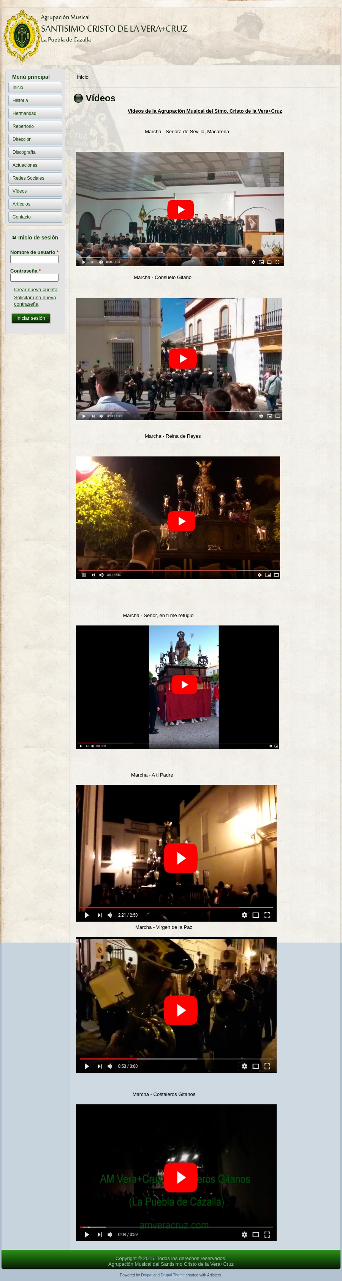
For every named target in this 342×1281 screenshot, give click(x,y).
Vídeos (20, 191)
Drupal (146, 1275)
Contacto (22, 217)
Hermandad (24, 113)
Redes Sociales (28, 178)
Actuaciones (25, 165)
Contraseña (25, 271)
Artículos (21, 204)
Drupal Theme (173, 1275)
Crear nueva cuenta (35, 289)
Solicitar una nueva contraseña (35, 300)
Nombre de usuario (34, 252)
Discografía (24, 152)
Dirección (22, 139)
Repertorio (23, 126)
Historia (20, 100)
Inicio (18, 87)
